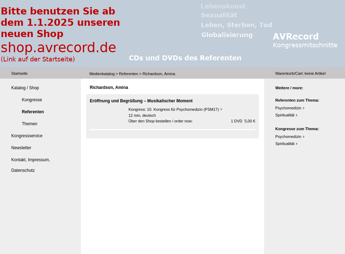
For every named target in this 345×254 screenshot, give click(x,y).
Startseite (19, 73)
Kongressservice (27, 135)
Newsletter (21, 147)
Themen (29, 123)
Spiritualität (284, 115)
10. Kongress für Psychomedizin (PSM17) (183, 109)
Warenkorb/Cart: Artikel (300, 73)
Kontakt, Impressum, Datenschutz (30, 165)
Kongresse (32, 99)
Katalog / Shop (25, 87)
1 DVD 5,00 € (243, 121)
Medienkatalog (102, 74)
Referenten (128, 74)
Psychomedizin (288, 108)
